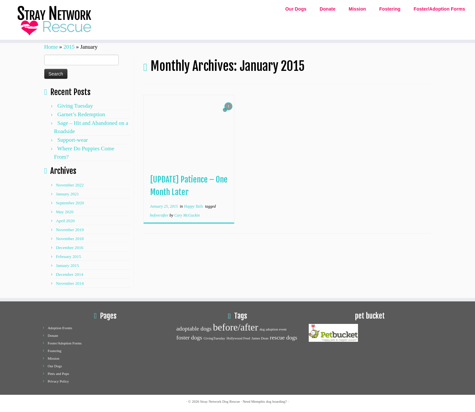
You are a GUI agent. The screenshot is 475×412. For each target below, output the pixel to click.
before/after (160, 215)
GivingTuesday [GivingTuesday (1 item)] (214, 338)
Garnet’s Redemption (81, 114)
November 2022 (70, 184)
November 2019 (70, 229)
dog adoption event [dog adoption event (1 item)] (273, 329)
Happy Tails (194, 206)
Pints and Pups (58, 374)
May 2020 (64, 211)
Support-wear (72, 140)
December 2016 (69, 247)
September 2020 (70, 202)
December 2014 (69, 274)
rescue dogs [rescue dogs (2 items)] (283, 337)
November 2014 (70, 283)
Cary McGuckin (187, 215)
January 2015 (67, 265)
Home (51, 47)
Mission (357, 9)
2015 (69, 47)
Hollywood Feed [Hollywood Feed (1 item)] (238, 338)
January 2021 (67, 193)
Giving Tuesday (75, 106)
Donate (328, 9)
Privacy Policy (58, 381)
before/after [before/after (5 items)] (235, 327)
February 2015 (68, 256)
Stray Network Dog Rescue (220, 401)
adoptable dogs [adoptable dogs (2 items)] (194, 328)
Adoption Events (60, 328)
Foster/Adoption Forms (439, 9)
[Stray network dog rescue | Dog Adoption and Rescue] (55, 19)
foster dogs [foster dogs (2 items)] (189, 337)
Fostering (389, 9)
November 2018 (70, 238)
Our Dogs (295, 9)
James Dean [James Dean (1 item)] (260, 338)
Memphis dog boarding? (269, 401)
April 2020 (65, 220)
